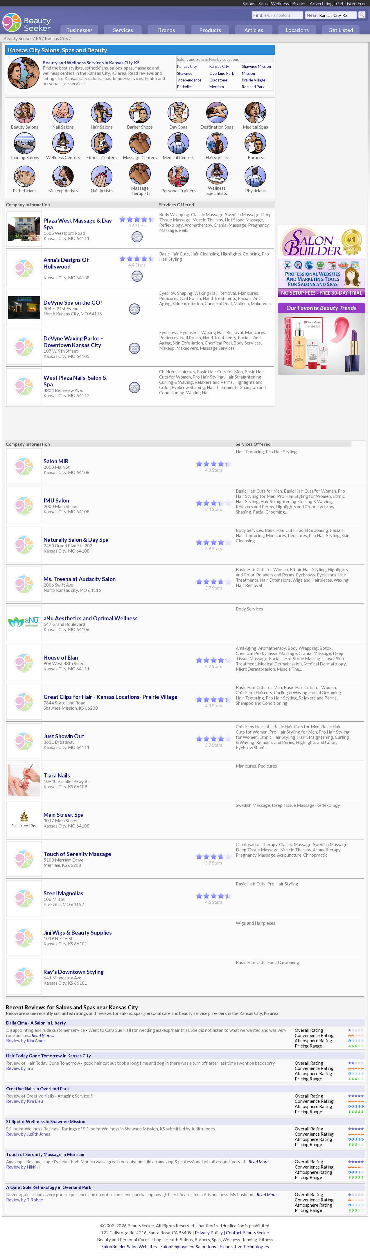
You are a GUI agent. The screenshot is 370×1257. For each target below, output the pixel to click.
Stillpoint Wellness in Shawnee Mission (45, 1121)
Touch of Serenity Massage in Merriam (45, 1154)
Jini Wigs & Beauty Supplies (78, 932)
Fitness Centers (101, 157)
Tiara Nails (57, 775)
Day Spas (178, 126)
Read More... (43, 1035)
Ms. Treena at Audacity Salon (80, 579)
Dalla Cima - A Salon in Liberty (36, 1022)
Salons (249, 3)
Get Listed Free (351, 3)
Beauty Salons (24, 126)
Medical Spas (255, 126)
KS (38, 38)
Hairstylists (217, 157)
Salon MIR (56, 461)
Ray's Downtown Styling (74, 971)
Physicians (255, 190)
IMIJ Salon (56, 500)
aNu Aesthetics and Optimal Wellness (91, 618)
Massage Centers (140, 157)
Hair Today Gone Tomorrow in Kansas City (48, 1055)
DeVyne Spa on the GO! (73, 302)
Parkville (184, 86)
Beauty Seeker (17, 38)
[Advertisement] (111, 422)
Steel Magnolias (63, 893)
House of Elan (61, 657)
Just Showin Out (64, 736)
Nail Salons (63, 126)
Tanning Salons (24, 157)
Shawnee (184, 73)
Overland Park (221, 73)
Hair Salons (102, 126)
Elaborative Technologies (244, 1246)
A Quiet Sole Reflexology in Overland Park (48, 1187)
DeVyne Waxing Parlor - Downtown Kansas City (73, 341)
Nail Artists (102, 190)
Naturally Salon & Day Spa (76, 539)
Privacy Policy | (210, 1232)
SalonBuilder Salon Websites (129, 1246)
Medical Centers (178, 157)
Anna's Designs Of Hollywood (66, 263)
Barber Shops (140, 126)
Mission (248, 73)
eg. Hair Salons (277, 15)
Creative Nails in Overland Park (37, 1088)
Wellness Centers (63, 157)
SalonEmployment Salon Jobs (188, 1246)
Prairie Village (253, 80)
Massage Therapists (140, 190)
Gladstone (218, 80)
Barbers (255, 157)
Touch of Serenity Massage (77, 854)
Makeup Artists (63, 190)
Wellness (280, 3)
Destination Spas (217, 126)
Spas (263, 3)
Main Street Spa (64, 814)
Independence (189, 80)
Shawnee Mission (256, 66)
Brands (299, 3)
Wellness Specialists (216, 190)
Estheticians (25, 190)
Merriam (216, 86)
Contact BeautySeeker (248, 1232)
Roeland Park (253, 86)
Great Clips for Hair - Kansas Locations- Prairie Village (110, 696)
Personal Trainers (178, 190)
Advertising (321, 3)
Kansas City (56, 38)
